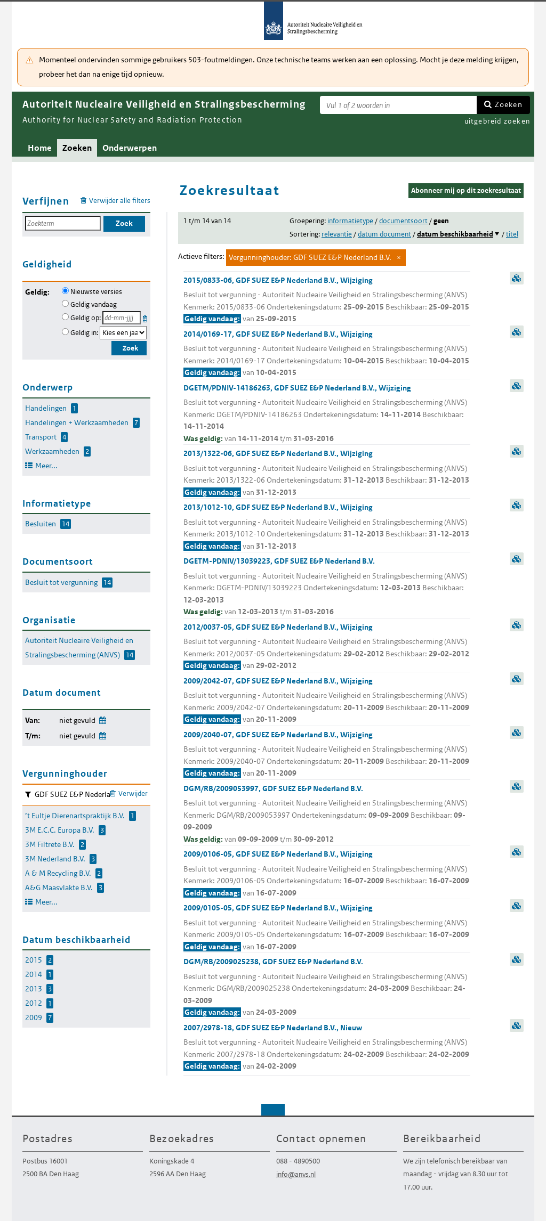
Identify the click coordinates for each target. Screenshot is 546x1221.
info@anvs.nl (296, 1173)
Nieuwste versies (96, 291)
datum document (384, 234)
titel (512, 234)
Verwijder (133, 793)
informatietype (350, 220)
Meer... (46, 465)
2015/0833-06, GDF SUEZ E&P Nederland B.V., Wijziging (326, 300)
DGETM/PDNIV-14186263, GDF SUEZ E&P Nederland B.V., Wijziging (326, 414)
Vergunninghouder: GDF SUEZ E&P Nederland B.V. (310, 257)
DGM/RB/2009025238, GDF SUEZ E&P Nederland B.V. (326, 988)
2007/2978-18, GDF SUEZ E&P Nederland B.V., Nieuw (326, 1047)
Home (40, 147)
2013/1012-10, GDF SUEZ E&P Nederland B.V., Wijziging (326, 527)
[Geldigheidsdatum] (121, 317)
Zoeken (509, 104)
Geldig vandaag (93, 304)
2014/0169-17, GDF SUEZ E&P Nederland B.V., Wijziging (326, 354)
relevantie (337, 234)
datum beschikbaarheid (455, 234)
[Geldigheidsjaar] (123, 332)
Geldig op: (85, 317)
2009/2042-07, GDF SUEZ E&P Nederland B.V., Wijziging (326, 701)
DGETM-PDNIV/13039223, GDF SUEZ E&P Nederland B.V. (326, 587)
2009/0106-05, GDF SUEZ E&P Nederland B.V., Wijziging (326, 874)
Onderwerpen (129, 147)
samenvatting (517, 278)
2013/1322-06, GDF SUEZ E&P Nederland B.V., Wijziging (326, 473)
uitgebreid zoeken (497, 121)
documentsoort (403, 220)
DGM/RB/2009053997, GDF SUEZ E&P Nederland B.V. (326, 814)
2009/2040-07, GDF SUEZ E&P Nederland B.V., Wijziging (326, 754)
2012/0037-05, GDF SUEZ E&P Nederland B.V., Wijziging (326, 647)
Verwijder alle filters (119, 200)
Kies (146, 316)
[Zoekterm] (398, 105)
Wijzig (102, 718)
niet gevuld (77, 720)
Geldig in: (84, 332)
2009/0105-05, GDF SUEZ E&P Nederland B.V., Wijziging (326, 928)
